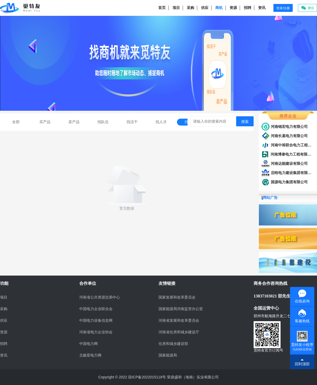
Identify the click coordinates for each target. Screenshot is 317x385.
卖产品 (74, 122)
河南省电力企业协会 (96, 332)
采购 (190, 8)
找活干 (132, 122)
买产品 (44, 122)
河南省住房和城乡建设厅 (178, 332)
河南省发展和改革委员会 (178, 321)
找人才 (161, 122)
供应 (204, 8)
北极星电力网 (90, 355)
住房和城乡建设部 (173, 344)
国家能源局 (167, 355)
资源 (233, 8)
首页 (162, 8)
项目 (176, 8)
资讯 (261, 8)
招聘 (247, 8)
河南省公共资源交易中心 (99, 297)
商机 (219, 8)
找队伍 (103, 122)
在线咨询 (302, 296)
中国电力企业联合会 (96, 309)
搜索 (245, 121)
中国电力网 (88, 344)
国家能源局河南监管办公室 (180, 309)
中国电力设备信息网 (96, 321)
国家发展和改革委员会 (176, 297)
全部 (16, 122)
